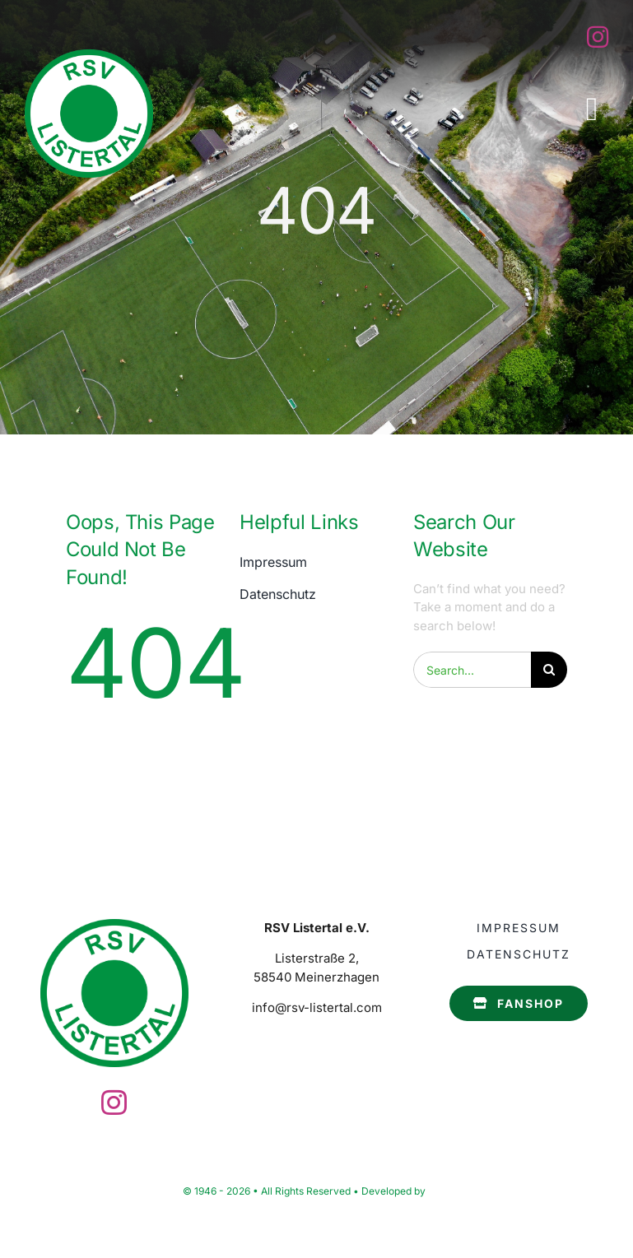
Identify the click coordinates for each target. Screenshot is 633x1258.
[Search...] (472, 670)
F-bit (439, 1191)
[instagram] (597, 37)
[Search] (549, 670)
